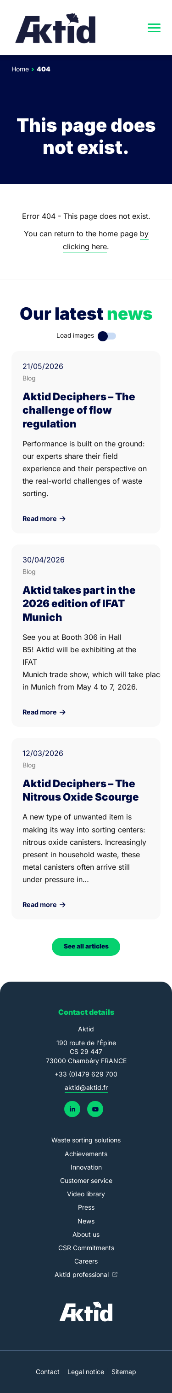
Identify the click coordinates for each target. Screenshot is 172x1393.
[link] (56, 28)
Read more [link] (44, 518)
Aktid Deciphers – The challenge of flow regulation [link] (78, 409)
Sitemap (123, 1371)
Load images (75, 335)
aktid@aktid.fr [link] (86, 1087)
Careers (86, 1261)
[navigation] (154, 27)
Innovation (86, 1167)
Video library (86, 1194)
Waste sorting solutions (86, 1140)
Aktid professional (83, 1274)
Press (86, 1207)
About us (86, 1234)
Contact (48, 1371)
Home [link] (20, 69)
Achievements (86, 1154)
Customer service (86, 1180)
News (86, 1221)
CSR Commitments (86, 1248)
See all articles (86, 946)
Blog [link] (29, 378)
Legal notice (85, 1371)
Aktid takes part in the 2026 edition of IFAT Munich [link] (79, 603)
